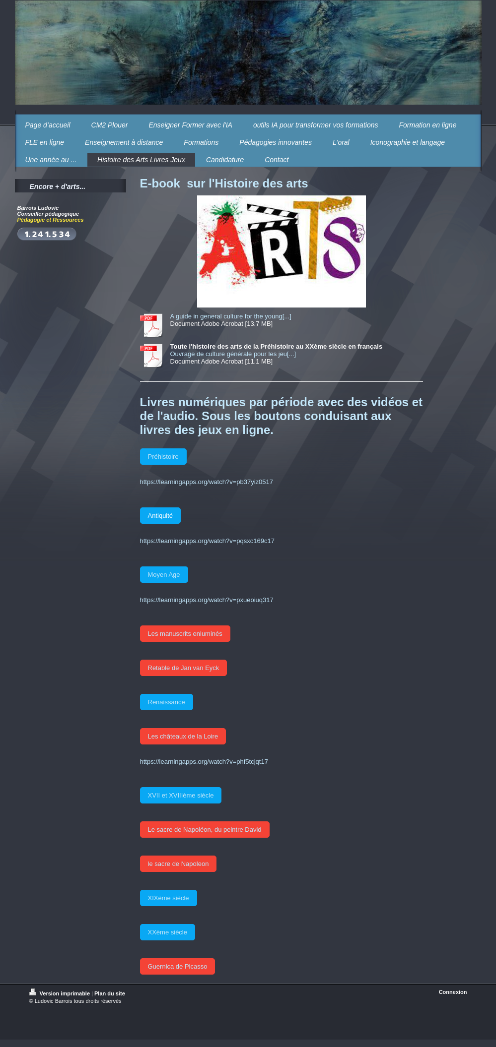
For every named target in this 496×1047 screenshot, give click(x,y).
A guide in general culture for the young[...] (230, 316)
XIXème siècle (168, 898)
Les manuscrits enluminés (185, 633)
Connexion (453, 992)
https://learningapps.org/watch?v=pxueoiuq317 (207, 600)
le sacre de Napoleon (178, 863)
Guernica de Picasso (178, 966)
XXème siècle (167, 932)
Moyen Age (164, 574)
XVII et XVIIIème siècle (181, 795)
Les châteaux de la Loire (183, 736)
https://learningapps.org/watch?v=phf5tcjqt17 (204, 761)
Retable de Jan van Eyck (183, 668)
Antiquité (160, 515)
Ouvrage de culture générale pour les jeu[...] (233, 354)
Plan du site (109, 993)
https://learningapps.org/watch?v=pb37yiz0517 (207, 482)
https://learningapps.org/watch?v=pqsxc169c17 (207, 541)
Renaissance (166, 702)
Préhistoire (163, 456)
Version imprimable (60, 993)
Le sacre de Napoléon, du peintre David (205, 829)
